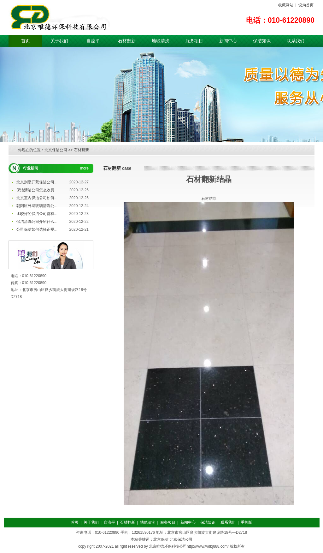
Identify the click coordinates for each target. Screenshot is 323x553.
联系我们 (295, 40)
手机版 (246, 522)
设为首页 (306, 5)
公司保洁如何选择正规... (36, 229)
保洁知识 (262, 40)
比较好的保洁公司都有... (36, 213)
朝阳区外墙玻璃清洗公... (36, 206)
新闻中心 (228, 40)
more (84, 168)
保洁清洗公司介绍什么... (36, 221)
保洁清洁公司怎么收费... (36, 190)
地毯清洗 (160, 40)
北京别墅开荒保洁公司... (36, 182)
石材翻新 (127, 40)
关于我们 (59, 40)
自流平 (93, 40)
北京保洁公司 (55, 150)
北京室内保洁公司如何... (36, 198)
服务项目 (194, 40)
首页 (25, 40)
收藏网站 (285, 5)
